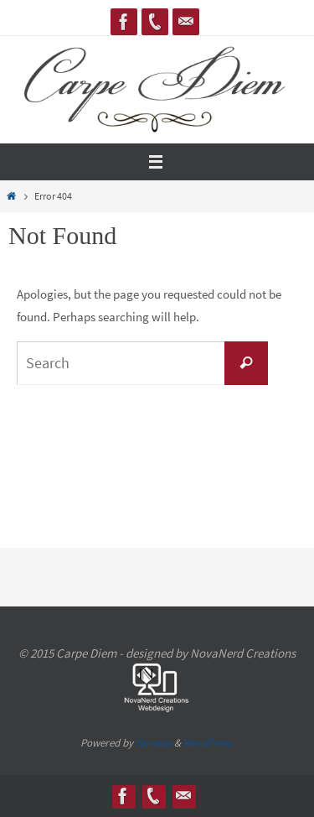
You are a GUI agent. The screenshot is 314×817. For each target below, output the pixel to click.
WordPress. (208, 743)
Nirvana (154, 743)
